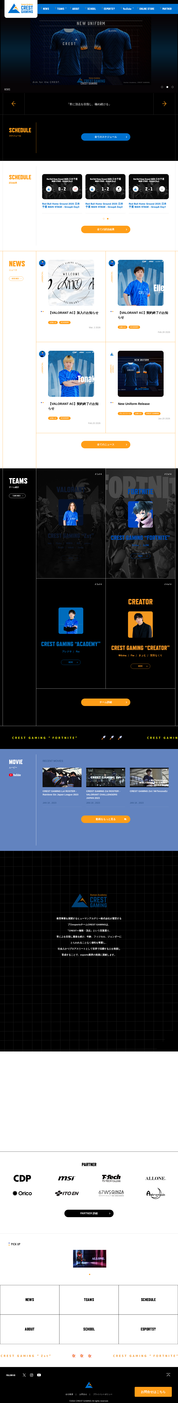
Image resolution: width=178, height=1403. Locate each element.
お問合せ (83, 1394)
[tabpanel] (89, 1258)
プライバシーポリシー (103, 1394)
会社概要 (69, 1394)
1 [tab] (89, 1274)
